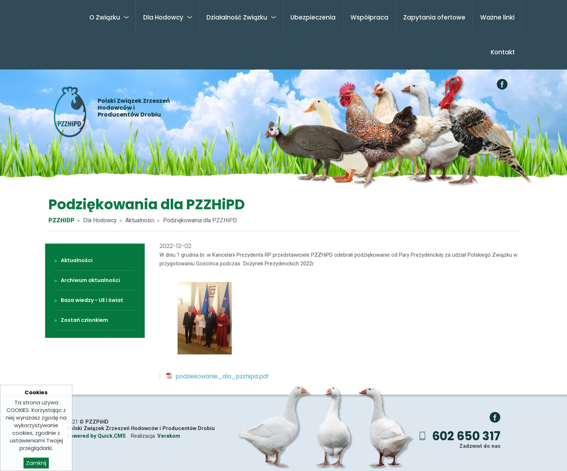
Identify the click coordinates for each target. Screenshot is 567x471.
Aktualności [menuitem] (77, 260)
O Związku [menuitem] (104, 17)
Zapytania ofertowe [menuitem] (434, 17)
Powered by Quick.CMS (96, 436)
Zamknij (36, 463)
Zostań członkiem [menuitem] (84, 320)
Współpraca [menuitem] (369, 17)
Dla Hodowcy (100, 220)
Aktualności (139, 220)
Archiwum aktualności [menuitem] (90, 280)
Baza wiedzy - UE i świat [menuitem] (92, 300)
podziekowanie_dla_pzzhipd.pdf (222, 376)
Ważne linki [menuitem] (497, 17)
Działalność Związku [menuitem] (236, 17)
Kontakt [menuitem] (503, 52)
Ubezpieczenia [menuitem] (313, 17)
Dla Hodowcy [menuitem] (163, 17)
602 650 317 (466, 436)
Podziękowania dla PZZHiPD (200, 220)
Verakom (168, 436)
